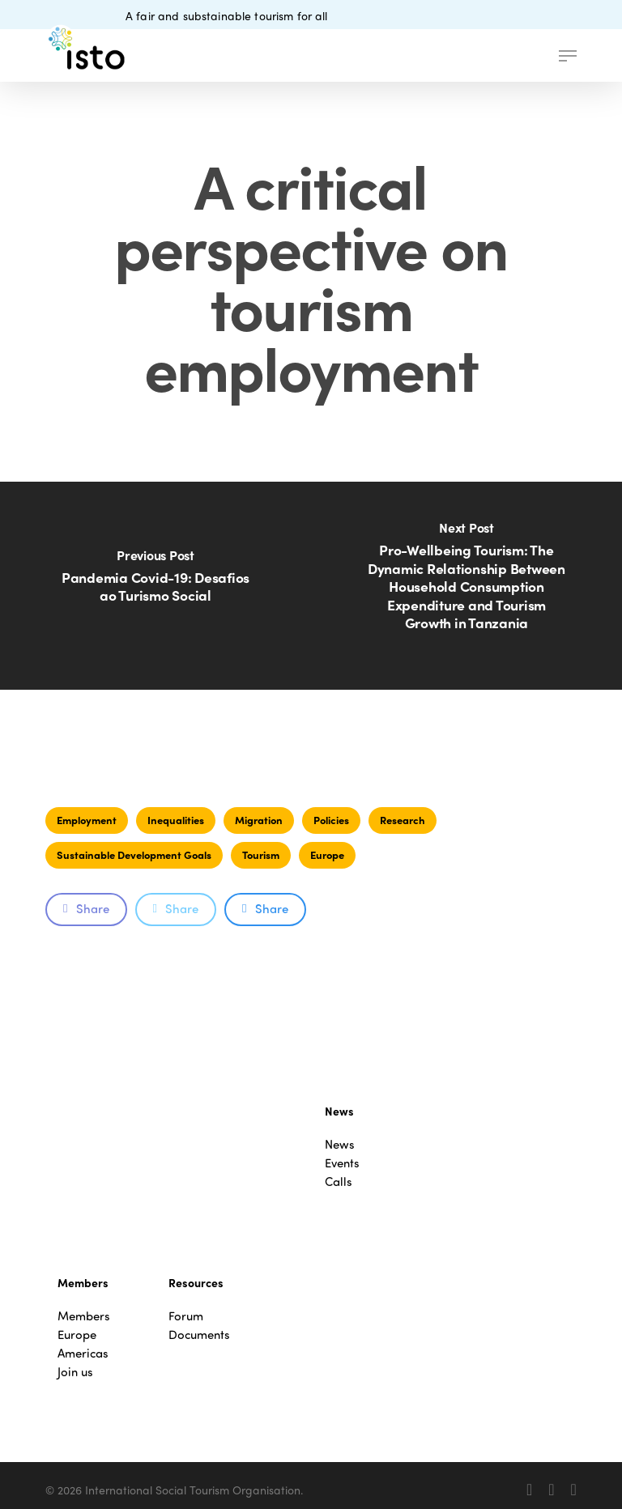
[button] (568, 56)
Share (86, 908)
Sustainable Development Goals (134, 854)
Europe (327, 854)
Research (402, 819)
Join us (75, 1372)
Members (84, 1316)
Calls (338, 1181)
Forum (185, 1316)
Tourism (260, 854)
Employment (87, 819)
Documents (199, 1334)
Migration (259, 819)
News (340, 1144)
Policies (331, 819)
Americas (83, 1353)
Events (342, 1163)
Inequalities (175, 819)
